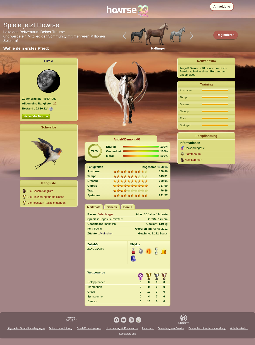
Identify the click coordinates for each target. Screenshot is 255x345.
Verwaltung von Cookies (171, 328)
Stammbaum (193, 153)
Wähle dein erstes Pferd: (26, 48)
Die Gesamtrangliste (40, 191)
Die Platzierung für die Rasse (45, 196)
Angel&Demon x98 (127, 139)
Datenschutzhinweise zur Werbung (207, 328)
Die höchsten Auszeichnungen (46, 202)
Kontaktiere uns (127, 333)
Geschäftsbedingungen (89, 328)
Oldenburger (105, 214)
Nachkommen (193, 159)
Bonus (127, 207)
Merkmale (93, 207)
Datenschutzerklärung (60, 328)
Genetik (112, 207)
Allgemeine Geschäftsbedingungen (26, 328)
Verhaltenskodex (239, 328)
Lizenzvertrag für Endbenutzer (122, 328)
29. (55, 103)
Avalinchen (106, 233)
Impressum (148, 328)
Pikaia (48, 61)
